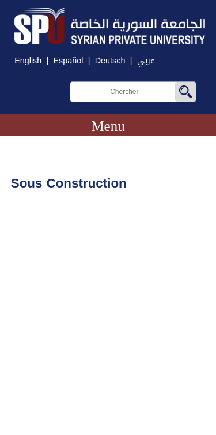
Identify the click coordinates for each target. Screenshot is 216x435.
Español (68, 61)
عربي (145, 61)
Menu (107, 126)
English (27, 61)
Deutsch (110, 61)
